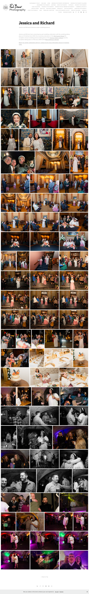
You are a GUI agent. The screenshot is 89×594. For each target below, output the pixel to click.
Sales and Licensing (51, 8)
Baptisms (53, 5)
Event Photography (62, 5)
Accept (57, 592)
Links (40, 10)
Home (48, 3)
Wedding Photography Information (60, 3)
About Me (42, 8)
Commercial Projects (81, 6)
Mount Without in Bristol (52, 39)
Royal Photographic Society (63, 10)
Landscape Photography (80, 8)
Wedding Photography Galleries (79, 3)
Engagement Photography (43, 5)
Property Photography (81, 5)
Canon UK (84, 10)
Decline (61, 592)
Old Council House (59, 36)
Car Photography (68, 8)
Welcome (43, 3)
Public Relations (36, 6)
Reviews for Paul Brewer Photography (64, 6)
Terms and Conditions (48, 10)
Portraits (71, 5)
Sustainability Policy (35, 3)
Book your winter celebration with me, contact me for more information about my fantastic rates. (44, 43)
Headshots (60, 8)
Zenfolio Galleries (75, 10)
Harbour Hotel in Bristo (56, 38)
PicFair (60, 12)
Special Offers (35, 8)
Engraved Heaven (67, 12)
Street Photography (33, 10)
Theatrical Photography (48, 6)
